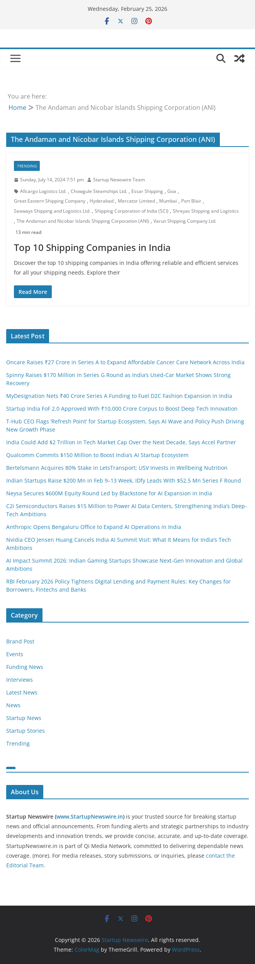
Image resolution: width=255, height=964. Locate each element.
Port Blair (191, 201)
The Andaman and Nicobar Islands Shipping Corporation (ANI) (83, 221)
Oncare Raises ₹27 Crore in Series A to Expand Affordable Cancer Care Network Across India (125, 362)
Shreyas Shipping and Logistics (206, 211)
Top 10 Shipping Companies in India (92, 247)
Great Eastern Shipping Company (49, 201)
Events (14, 654)
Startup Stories (25, 730)
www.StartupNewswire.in (89, 816)
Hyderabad (102, 201)
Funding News (24, 667)
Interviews (19, 679)
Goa (171, 191)
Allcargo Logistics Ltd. (43, 191)
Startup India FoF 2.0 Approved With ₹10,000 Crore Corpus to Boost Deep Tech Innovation (122, 408)
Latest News (21, 692)
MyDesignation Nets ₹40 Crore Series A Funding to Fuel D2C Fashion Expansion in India (119, 395)
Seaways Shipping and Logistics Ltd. (52, 211)
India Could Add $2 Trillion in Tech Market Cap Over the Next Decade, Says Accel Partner (121, 442)
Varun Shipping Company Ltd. (184, 221)
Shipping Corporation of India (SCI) (131, 211)
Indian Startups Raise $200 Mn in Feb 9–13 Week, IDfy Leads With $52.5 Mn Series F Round (123, 480)
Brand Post (20, 641)
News (13, 705)
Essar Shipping (147, 191)
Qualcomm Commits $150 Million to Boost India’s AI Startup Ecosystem (97, 455)
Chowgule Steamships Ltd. (99, 191)
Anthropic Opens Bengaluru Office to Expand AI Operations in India (93, 527)
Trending (27, 166)
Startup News (23, 718)
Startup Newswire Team (119, 179)
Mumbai (168, 201)
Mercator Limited (136, 201)
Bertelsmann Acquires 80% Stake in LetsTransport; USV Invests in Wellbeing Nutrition (117, 467)
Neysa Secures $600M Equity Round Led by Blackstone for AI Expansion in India (109, 493)
